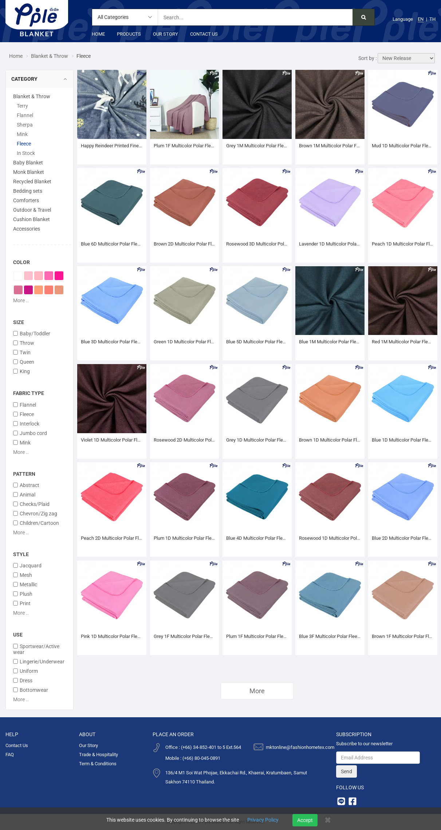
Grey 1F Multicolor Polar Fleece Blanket (185, 636)
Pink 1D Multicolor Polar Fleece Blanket (112, 636)
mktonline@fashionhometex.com (300, 747)
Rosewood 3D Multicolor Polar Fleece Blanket (257, 244)
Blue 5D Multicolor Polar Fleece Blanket (257, 341)
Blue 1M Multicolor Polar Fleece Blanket (330, 341)
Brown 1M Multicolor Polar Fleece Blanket (330, 145)
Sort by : (367, 58)
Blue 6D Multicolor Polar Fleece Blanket (112, 244)
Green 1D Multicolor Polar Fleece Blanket (185, 341)
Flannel (25, 115)
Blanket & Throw (49, 56)
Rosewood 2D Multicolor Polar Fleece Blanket (185, 440)
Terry (22, 106)
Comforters (26, 200)
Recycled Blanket (32, 181)
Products (129, 34)
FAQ (9, 754)
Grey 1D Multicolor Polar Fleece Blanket (257, 440)
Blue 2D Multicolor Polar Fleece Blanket (403, 538)
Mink (22, 134)
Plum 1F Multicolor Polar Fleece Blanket (257, 636)
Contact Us (204, 34)
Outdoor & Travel (32, 210)
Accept (305, 820)
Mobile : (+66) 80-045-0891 (192, 758)
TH (432, 19)
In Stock (26, 153)
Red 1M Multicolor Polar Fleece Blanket (403, 341)
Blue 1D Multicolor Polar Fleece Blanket (403, 440)
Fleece (24, 144)
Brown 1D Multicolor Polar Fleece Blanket (330, 440)
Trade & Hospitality (98, 754)
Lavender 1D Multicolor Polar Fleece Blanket (330, 244)
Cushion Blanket (31, 219)
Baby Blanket (28, 162)
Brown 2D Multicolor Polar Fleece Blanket (185, 244)
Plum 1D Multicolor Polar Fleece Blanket (185, 538)
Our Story (165, 34)
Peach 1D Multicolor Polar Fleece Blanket (403, 244)
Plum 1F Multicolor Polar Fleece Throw (185, 145)
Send (346, 771)
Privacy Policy (263, 820)
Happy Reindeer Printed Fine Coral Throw (112, 145)
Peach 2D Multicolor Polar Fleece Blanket (112, 538)
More (257, 691)
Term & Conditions (98, 763)
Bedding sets (27, 191)
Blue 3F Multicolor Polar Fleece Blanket (330, 636)
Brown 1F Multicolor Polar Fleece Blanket (403, 636)
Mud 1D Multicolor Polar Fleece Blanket (403, 145)
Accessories (26, 229)
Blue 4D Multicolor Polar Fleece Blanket (257, 538)
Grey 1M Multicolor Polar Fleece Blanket (257, 145)
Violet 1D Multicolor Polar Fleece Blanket (112, 440)
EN (421, 19)
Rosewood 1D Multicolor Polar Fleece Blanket (330, 538)
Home (98, 34)
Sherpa (25, 125)
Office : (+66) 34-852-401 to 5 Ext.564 (203, 747)
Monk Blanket (28, 172)
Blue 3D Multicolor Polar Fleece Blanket (112, 341)
